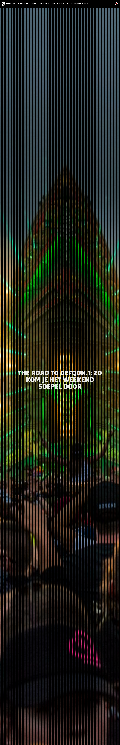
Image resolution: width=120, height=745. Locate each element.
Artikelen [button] (22, 4)
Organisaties (58, 4)
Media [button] (33, 4)
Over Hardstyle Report (77, 4)
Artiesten (44, 4)
